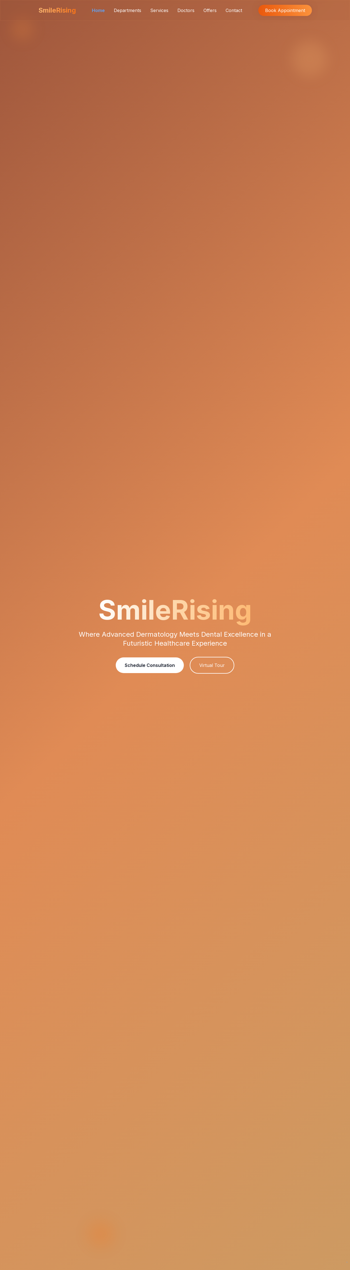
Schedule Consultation (150, 665)
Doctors (185, 10)
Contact (234, 10)
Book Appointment (285, 10)
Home (98, 10)
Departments (127, 10)
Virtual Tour (212, 665)
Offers (210, 10)
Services (159, 10)
